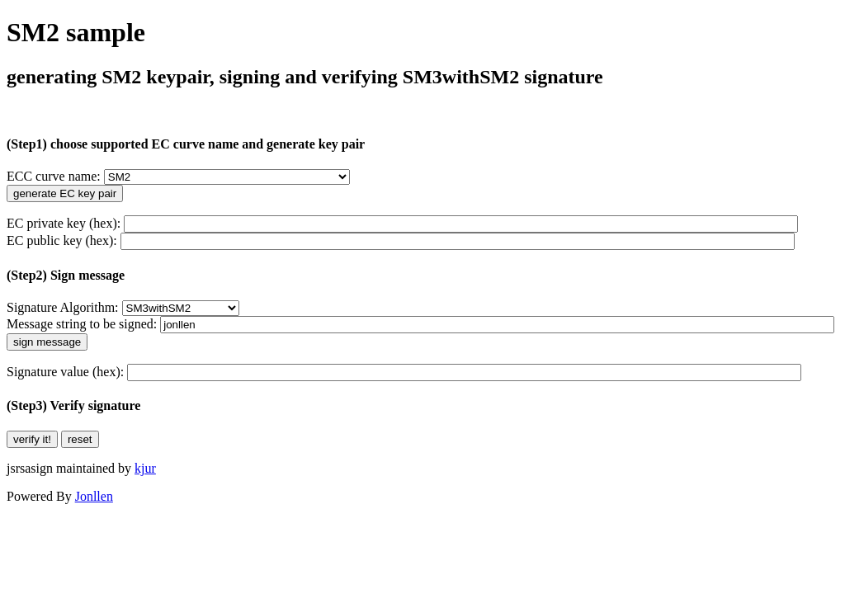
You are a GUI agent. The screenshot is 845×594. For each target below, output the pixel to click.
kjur (145, 468)
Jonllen (94, 496)
